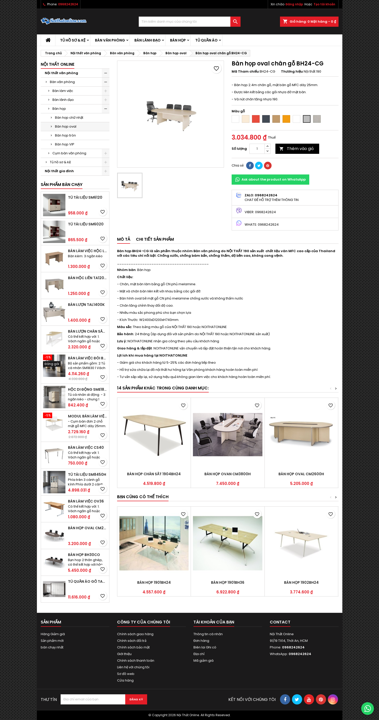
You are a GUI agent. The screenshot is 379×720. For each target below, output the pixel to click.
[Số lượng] (257, 149)
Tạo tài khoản (324, 4)
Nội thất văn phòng (61, 73)
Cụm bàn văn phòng (69, 153)
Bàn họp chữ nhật (69, 117)
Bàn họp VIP (64, 144)
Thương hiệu (292, 71)
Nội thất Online (57, 64)
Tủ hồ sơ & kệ (73, 40)
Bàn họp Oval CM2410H (87, 528)
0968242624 (68, 4)
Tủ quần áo (206, 40)
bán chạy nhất (52, 647)
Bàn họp (178, 40)
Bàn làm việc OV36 (86, 501)
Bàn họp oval (65, 126)
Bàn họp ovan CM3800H (227, 474)
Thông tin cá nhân (208, 634)
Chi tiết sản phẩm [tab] (155, 239)
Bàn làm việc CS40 (86, 447)
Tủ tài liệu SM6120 (85, 197)
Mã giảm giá (203, 660)
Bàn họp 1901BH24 (154, 582)
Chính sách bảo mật (133, 647)
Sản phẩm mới (52, 640)
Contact (280, 622)
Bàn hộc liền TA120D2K (87, 278)
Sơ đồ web (125, 673)
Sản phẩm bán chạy (61, 184)
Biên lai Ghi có (204, 647)
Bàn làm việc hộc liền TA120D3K (87, 251)
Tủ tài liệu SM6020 (86, 224)
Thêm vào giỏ (296, 149)
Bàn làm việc (62, 90)
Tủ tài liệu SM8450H (87, 474)
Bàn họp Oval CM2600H (301, 474)
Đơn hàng (201, 640)
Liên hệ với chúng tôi (133, 667)
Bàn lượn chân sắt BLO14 (87, 331)
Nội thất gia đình (59, 171)
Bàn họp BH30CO (84, 555)
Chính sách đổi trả (131, 640)
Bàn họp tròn (65, 135)
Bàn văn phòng (110, 40)
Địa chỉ (198, 653)
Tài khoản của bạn (213, 622)
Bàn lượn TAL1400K (86, 305)
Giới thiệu (124, 653)
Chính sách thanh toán (135, 660)
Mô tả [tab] (123, 239)
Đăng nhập (294, 4)
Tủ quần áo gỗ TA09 (87, 581)
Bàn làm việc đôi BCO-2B (87, 358)
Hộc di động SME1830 (87, 389)
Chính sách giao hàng (135, 634)
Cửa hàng (125, 680)
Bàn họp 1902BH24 (301, 582)
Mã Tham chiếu (245, 71)
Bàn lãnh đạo (147, 40)
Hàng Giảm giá (53, 634)
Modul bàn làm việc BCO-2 (87, 416)
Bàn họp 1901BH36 (227, 582)
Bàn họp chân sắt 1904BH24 (154, 474)
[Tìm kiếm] (190, 22)
